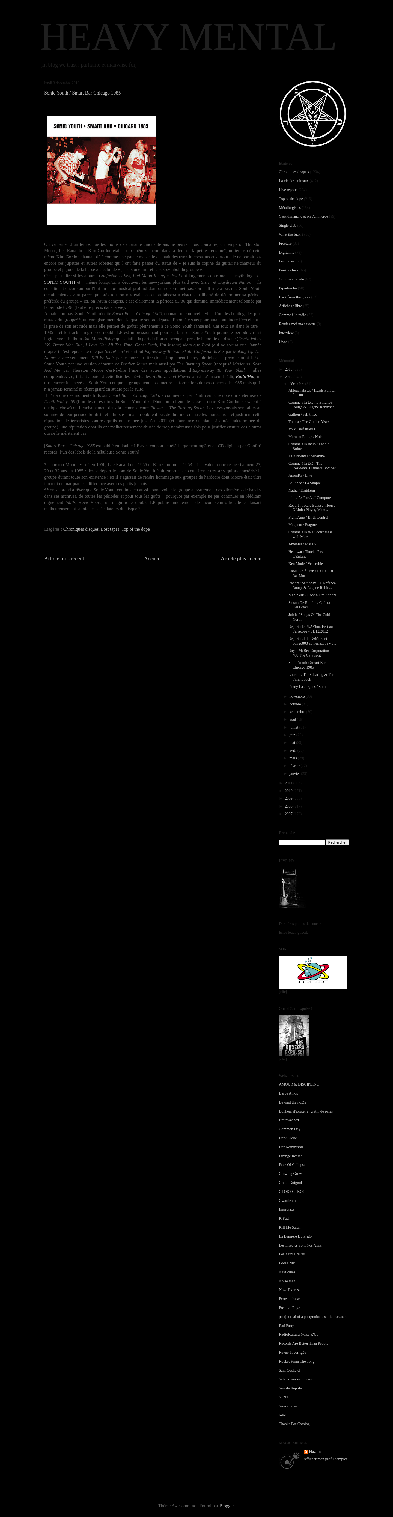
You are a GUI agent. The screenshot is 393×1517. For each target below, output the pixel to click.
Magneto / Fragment (304, 525)
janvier (295, 774)
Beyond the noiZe (292, 1102)
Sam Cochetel (289, 1370)
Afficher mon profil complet (325, 1459)
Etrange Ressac (290, 1156)
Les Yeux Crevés (292, 1254)
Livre (283, 342)
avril (293, 750)
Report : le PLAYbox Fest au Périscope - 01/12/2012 (310, 629)
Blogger (226, 1505)
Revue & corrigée (292, 1352)
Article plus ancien (241, 558)
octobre (295, 704)
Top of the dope (135, 529)
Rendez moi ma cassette (297, 324)
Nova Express (289, 1290)
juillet (294, 727)
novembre (297, 696)
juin (292, 735)
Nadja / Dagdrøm (301, 490)
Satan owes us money (295, 1379)
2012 (289, 377)
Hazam (315, 1452)
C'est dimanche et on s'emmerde (303, 216)
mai (292, 743)
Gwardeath (287, 1201)
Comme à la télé (291, 279)
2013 (289, 369)
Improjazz (286, 1209)
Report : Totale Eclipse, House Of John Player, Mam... (311, 507)
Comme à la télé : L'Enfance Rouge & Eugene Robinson (311, 404)
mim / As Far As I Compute (309, 498)
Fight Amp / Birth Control (308, 517)
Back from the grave (294, 297)
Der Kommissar (291, 1147)
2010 (289, 791)
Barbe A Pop (288, 1093)
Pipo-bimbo (288, 288)
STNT (283, 1397)
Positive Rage (289, 1308)
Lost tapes (110, 529)
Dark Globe (288, 1138)
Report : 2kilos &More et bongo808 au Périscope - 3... (312, 641)
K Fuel (284, 1218)
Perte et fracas (289, 1299)
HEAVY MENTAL (188, 36)
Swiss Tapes (288, 1406)
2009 (289, 798)
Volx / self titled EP (303, 429)
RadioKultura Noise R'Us (298, 1334)
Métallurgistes (290, 208)
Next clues (287, 1272)
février (294, 766)
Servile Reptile (290, 1388)
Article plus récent (64, 558)
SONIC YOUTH (59, 282)
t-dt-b (283, 1415)
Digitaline (286, 252)
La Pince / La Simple (304, 483)
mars (293, 758)
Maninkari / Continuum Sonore (312, 595)
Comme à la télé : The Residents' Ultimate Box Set (312, 465)
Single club (287, 225)
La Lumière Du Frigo (295, 1236)
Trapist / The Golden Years (309, 422)
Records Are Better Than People (303, 1343)
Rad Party (286, 1326)
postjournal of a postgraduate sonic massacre (313, 1317)
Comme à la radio (292, 315)
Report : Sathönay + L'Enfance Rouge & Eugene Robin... (312, 585)
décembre (297, 384)
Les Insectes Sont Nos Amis (300, 1245)
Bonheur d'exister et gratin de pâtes (306, 1111)
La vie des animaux (294, 181)
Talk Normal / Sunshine (306, 456)
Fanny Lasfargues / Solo (307, 687)
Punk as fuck (289, 270)
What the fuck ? (291, 234)
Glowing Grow (290, 1174)
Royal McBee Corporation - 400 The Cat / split (309, 653)
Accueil (152, 558)
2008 (289, 806)
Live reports (288, 190)
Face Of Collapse (292, 1165)
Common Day (289, 1129)
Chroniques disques (81, 529)
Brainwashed (289, 1120)
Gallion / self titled (302, 414)
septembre (297, 712)
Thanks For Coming (294, 1424)
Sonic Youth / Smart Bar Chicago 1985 (307, 665)
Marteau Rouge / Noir (305, 437)
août (293, 719)
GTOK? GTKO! (291, 1192)
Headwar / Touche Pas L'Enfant (305, 554)
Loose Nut (287, 1263)
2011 (289, 783)
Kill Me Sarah (289, 1227)
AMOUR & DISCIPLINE (299, 1084)
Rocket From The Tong (296, 1361)
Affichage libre (290, 306)
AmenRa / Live (300, 475)
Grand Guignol (290, 1183)
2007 (289, 814)
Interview (286, 333)
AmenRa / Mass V (302, 544)
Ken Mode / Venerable (305, 564)
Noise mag (287, 1281)
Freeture (285, 243)
